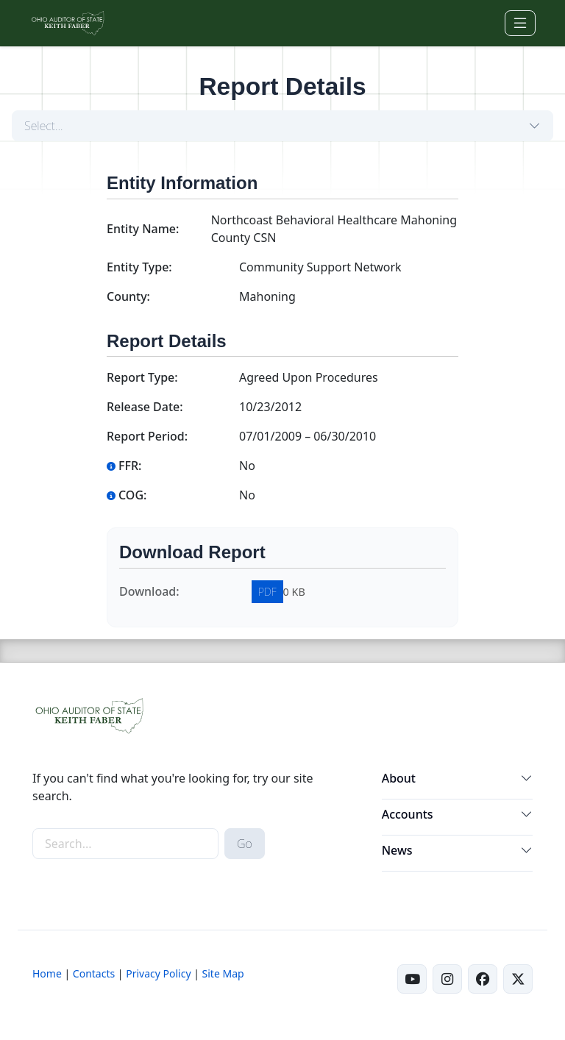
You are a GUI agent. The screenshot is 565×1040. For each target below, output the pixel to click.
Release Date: (145, 407)
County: (128, 296)
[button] (527, 781)
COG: (126, 495)
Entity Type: (139, 267)
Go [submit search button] (244, 844)
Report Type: (142, 377)
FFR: (124, 465)
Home (47, 973)
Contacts (94, 973)
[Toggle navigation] (520, 23)
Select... (43, 126)
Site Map (223, 973)
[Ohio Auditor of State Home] (67, 23)
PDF (267, 592)
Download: (149, 591)
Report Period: (147, 436)
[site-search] (125, 843)
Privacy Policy (158, 973)
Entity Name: (143, 229)
